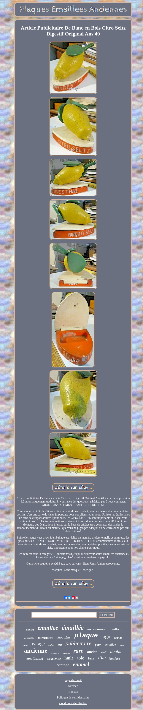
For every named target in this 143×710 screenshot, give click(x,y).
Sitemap (73, 686)
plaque (86, 635)
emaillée (110, 644)
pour (98, 644)
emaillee (48, 627)
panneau (66, 653)
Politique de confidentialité (73, 697)
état (60, 644)
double (116, 651)
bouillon (114, 629)
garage (38, 643)
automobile (29, 638)
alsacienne (54, 658)
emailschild (34, 658)
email (25, 644)
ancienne (35, 650)
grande (118, 637)
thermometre (96, 629)
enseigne (55, 653)
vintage (63, 665)
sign (106, 636)
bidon (51, 644)
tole (80, 657)
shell (103, 652)
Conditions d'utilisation (73, 703)
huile (69, 658)
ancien (92, 652)
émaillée (73, 627)
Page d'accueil (73, 680)
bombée (114, 658)
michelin (30, 629)
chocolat (63, 637)
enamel (81, 664)
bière (122, 645)
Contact (73, 691)
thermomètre (45, 637)
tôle (102, 657)
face (91, 658)
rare (78, 650)
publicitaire (78, 643)
